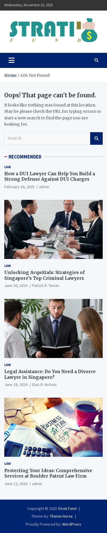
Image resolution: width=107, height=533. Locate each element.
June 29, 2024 (15, 384)
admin (44, 186)
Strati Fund (67, 508)
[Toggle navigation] (11, 60)
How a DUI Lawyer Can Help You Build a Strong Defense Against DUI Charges (49, 176)
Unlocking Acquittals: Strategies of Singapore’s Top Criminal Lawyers (44, 275)
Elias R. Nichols (44, 384)
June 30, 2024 (15, 285)
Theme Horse (61, 516)
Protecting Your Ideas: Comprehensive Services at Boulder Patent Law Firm (48, 473)
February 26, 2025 (19, 186)
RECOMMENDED (25, 157)
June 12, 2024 (15, 483)
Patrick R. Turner (45, 285)
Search (96, 138)
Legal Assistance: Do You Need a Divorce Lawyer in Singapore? (50, 374)
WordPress (71, 524)
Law (7, 167)
